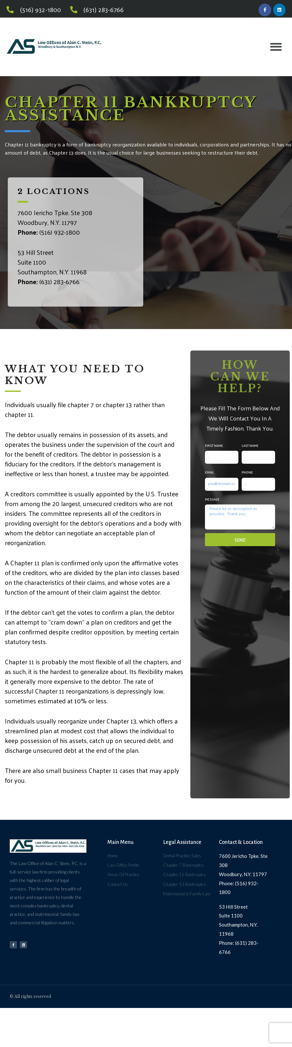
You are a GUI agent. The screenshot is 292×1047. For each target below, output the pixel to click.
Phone (247, 473)
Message (212, 500)
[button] (276, 48)
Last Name (250, 447)
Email (209, 473)
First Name (214, 447)
